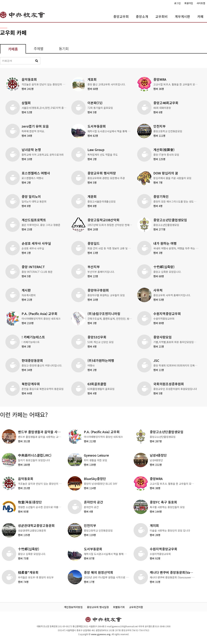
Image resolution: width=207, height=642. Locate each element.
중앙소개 (142, 16)
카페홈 (13, 49)
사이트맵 (201, 3)
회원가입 (188, 3)
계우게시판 (182, 16)
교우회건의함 (136, 607)
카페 (200, 16)
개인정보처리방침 (73, 607)
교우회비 (161, 16)
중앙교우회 (121, 16)
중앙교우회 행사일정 (98, 607)
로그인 (177, 3)
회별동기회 (119, 607)
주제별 (38, 48)
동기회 (64, 48)
